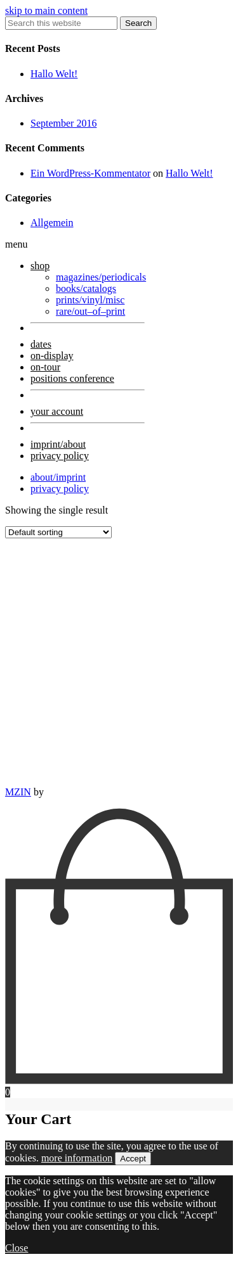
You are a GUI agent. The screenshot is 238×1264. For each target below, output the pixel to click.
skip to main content (46, 10)
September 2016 (63, 123)
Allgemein (52, 222)
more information (76, 1158)
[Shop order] (58, 532)
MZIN (18, 792)
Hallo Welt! (53, 73)
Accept (133, 1158)
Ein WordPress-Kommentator (90, 173)
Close (16, 1247)
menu (16, 244)
